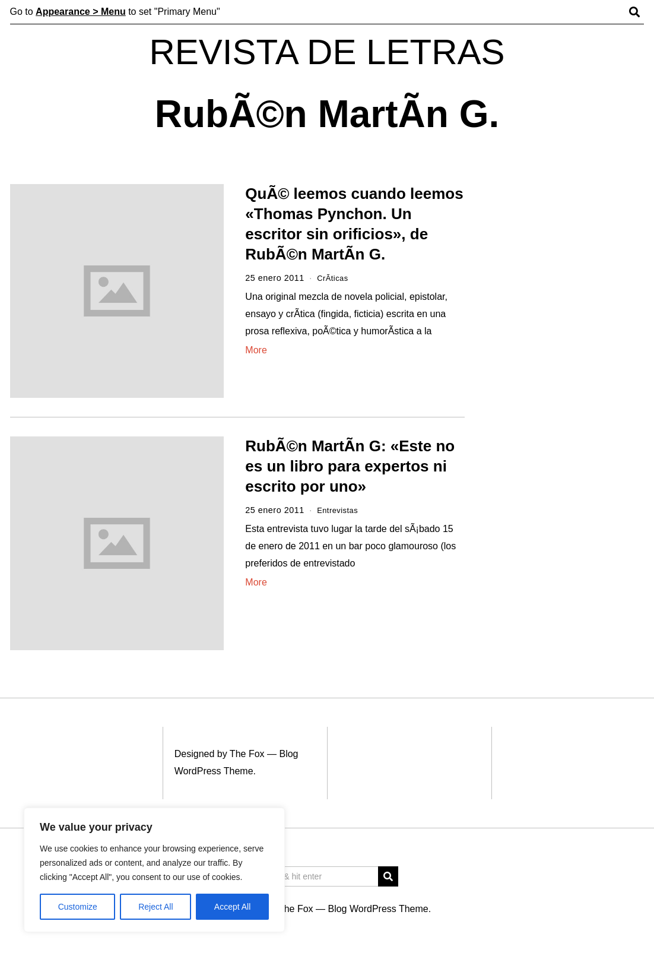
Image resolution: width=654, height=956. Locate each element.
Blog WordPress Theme (378, 909)
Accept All (232, 906)
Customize (77, 906)
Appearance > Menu (81, 12)
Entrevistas (340, 510)
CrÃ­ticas (334, 278)
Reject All (155, 906)
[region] (154, 870)
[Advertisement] (566, 367)
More (255, 350)
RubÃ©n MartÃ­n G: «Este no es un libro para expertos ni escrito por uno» (350, 466)
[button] (388, 876)
